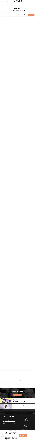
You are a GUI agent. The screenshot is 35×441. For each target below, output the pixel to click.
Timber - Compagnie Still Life (11, 337)
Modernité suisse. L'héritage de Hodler (11, 102)
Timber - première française (10, 355)
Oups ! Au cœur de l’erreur (23, 121)
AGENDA (26, 417)
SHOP (26, 426)
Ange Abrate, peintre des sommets (9, 84)
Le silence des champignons (9, 301)
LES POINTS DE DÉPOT (9, 429)
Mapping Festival (10, 229)
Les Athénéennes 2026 (18, 405)
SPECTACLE (26, 421)
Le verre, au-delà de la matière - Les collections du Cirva (23, 138)
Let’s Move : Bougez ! (23, 31)
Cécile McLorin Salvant (22, 265)
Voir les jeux (17, 394)
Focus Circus (9, 211)
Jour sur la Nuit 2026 (22, 48)
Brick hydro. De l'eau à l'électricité (10, 48)
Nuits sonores (10, 247)
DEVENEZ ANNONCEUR (25, 429)
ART (26, 419)
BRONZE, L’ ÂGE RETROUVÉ (22, 175)
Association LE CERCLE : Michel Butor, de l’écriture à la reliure (10, 137)
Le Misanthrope (22, 211)
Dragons (20, 228)
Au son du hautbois (21, 354)
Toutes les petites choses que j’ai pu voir (23, 192)
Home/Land (21, 247)
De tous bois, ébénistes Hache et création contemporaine (23, 156)
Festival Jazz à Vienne (18, 399)
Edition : (9, 420)
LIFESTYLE (26, 425)
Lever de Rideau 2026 (22, 301)
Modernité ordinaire (9, 67)
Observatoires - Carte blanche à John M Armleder (23, 83)
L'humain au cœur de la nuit (11, 31)
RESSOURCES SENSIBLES (9, 175)
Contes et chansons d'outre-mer (11, 282)
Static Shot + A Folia (22, 318)
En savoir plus (30, 435)
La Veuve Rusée (10, 265)
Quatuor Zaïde (22, 373)
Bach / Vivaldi (22, 282)
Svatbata (8, 319)
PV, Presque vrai (22, 337)
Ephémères (9, 157)
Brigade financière (11, 193)
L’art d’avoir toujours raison (10, 372)
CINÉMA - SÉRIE (26, 420)
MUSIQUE (26, 418)
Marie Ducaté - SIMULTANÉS (10, 121)
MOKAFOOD (26, 424)
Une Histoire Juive (23, 67)
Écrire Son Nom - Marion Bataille (22, 103)
